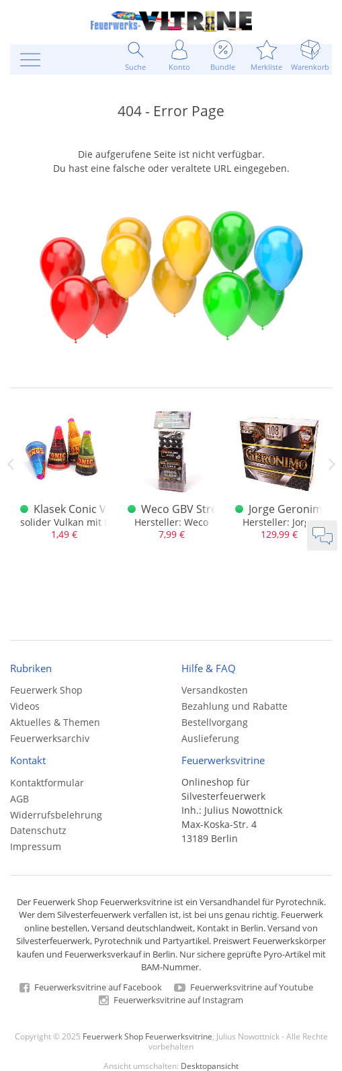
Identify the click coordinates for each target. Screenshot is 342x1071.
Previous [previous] (10, 464)
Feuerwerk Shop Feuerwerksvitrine (147, 1036)
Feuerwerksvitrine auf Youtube (243, 987)
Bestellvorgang (214, 722)
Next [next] (332, 464)
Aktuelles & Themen (55, 722)
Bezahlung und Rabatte (234, 706)
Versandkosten (214, 690)
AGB (19, 798)
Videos (25, 706)
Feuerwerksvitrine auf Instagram (171, 1000)
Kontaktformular (47, 782)
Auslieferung (210, 738)
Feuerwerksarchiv (49, 738)
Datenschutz (38, 830)
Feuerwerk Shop (46, 690)
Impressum (35, 846)
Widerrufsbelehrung (56, 814)
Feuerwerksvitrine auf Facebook (90, 987)
